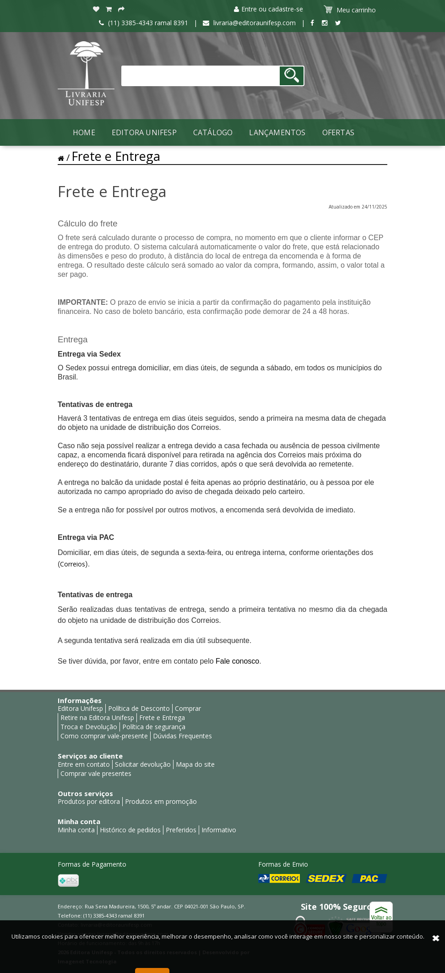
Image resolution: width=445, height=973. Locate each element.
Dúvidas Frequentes (182, 735)
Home (84, 132)
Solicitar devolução (143, 764)
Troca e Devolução (88, 726)
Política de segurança (153, 726)
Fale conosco (237, 661)
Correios (72, 564)
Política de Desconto (139, 708)
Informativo (218, 829)
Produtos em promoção (161, 801)
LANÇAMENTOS (277, 132)
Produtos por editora (89, 801)
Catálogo (213, 132)
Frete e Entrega (115, 156)
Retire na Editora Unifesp (97, 717)
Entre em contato (84, 764)
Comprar (188, 708)
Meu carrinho (351, 9)
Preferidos (181, 829)
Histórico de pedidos (130, 829)
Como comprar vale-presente (104, 735)
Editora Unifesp (144, 132)
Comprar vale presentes (95, 773)
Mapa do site (195, 764)
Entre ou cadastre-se (268, 9)
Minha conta (76, 829)
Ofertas (338, 132)
